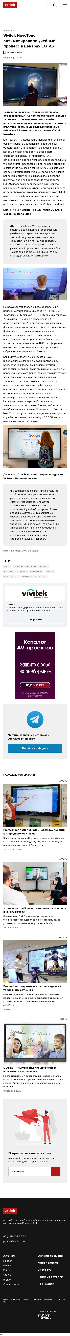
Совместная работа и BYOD (34, 576)
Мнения (7, 1265)
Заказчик (43, 566)
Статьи (7, 1274)
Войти (49, 1284)
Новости (8, 1260)
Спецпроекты (11, 1284)
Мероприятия (48, 1263)
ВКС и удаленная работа (25, 566)
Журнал (9, 1256)
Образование (36, 571)
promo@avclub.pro (14, 1241)
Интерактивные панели (15, 571)
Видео (7, 1279)
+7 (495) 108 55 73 (14, 1236)
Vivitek (7, 566)
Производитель (11, 576)
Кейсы (7, 1270)
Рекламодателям (50, 1277)
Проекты (50, 571)
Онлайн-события (50, 1256)
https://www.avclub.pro (26, 550)
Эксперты (45, 1270)
